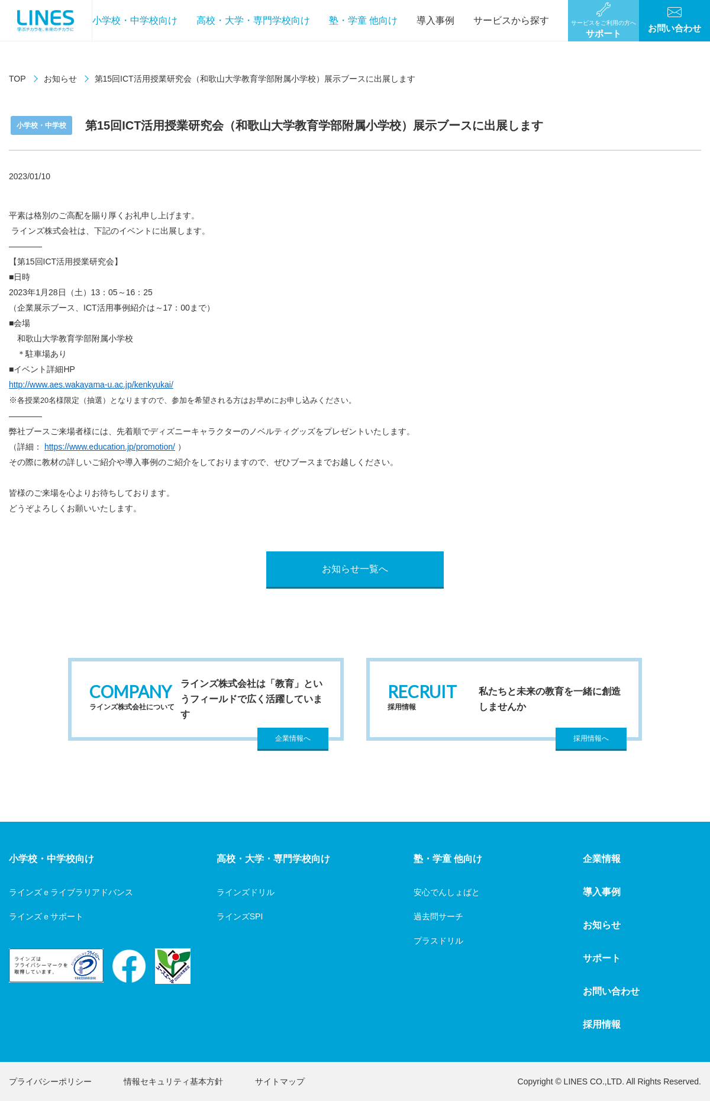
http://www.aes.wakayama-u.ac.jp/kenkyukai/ (91, 384)
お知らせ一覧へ (355, 569)
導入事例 (435, 20)
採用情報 (602, 1024)
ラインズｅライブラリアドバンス (71, 892)
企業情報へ (293, 738)
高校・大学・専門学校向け (253, 20)
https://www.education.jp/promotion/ (109, 446)
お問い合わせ (611, 991)
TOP (17, 78)
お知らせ (60, 78)
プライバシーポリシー (50, 1081)
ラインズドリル (246, 892)
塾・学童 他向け (363, 20)
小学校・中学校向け (135, 20)
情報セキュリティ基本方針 (173, 1081)
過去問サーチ (438, 916)
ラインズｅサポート (46, 916)
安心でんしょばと (447, 892)
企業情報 (602, 859)
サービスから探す (511, 20)
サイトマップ (280, 1081)
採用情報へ (591, 738)
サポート (602, 958)
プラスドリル (438, 940)
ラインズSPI (240, 916)
